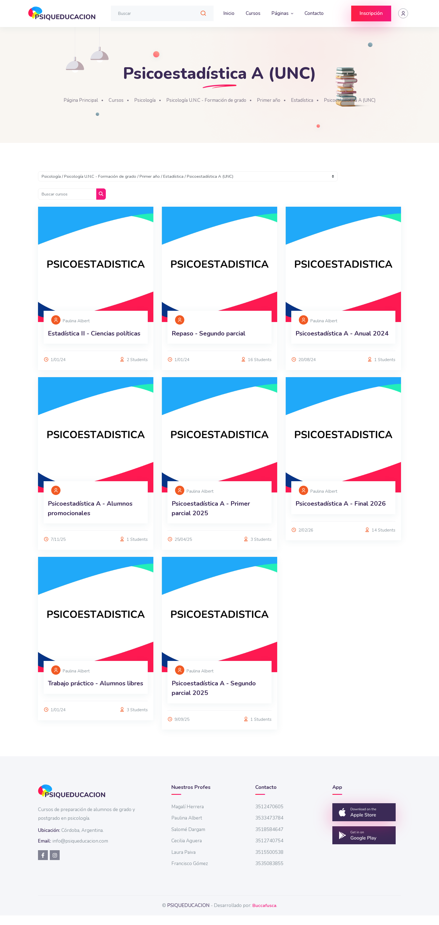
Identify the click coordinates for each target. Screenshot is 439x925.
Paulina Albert (186, 827)
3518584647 (269, 839)
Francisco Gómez (189, 873)
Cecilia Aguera (186, 850)
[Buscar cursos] (68, 194)
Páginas (281, 13)
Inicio (228, 13)
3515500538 (269, 862)
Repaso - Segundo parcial (213, 349)
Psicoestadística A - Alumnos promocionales (94, 534)
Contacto (314, 13)
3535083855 (269, 873)
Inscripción (371, 13)
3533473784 (269, 827)
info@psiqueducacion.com (80, 850)
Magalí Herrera (187, 816)
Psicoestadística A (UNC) (358, 100)
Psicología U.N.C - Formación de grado (205, 100)
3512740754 (269, 850)
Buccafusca (264, 915)
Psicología (138, 100)
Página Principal (71, 100)
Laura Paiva (183, 862)
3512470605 (269, 816)
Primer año (272, 100)
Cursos (253, 13)
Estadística (307, 100)
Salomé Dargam (188, 839)
